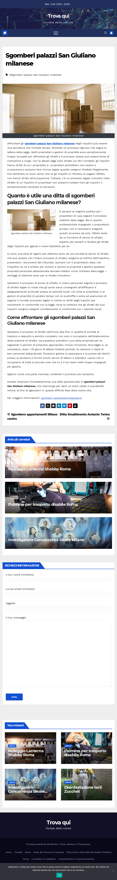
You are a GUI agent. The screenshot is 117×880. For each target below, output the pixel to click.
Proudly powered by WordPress (42, 844)
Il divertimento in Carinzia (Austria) (76, 859)
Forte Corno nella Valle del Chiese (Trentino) (88, 852)
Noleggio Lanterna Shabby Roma (39, 469)
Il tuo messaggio (58, 653)
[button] (105, 32)
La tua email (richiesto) (58, 591)
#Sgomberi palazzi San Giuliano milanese (35, 74)
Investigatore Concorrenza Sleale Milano (46, 539)
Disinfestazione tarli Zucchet (83, 789)
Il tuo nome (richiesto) (58, 577)
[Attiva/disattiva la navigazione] (55, 33)
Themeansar (84, 844)
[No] (113, 871)
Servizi (12, 746)
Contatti (18, 852)
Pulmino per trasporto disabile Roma (43, 504)
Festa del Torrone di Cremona (48, 852)
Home (9, 852)
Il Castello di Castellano (44, 859)
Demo (28, 852)
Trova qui (58, 16)
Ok (59, 875)
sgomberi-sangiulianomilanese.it (61, 397)
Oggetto (58, 606)
